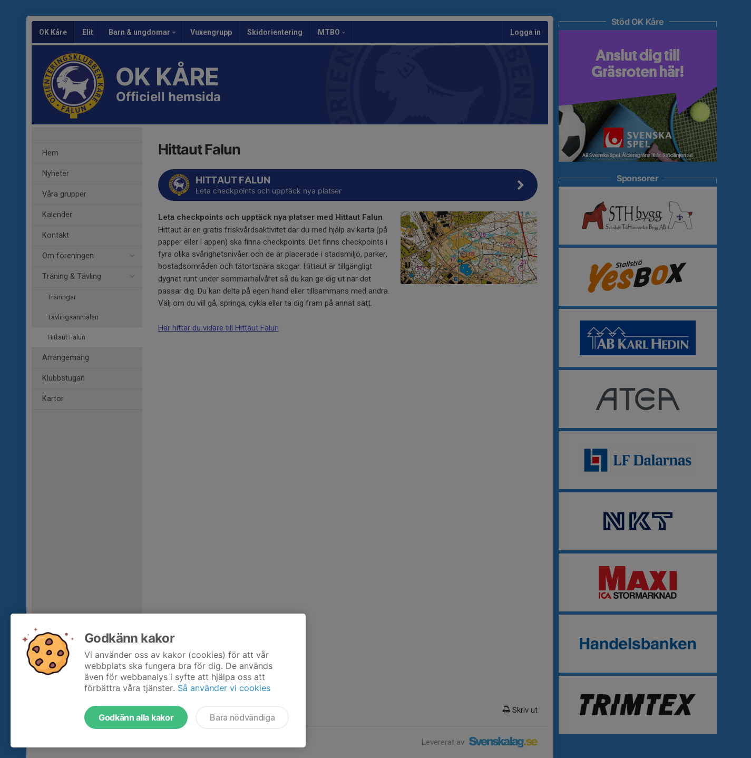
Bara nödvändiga (242, 717)
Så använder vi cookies (224, 688)
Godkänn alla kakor (136, 717)
